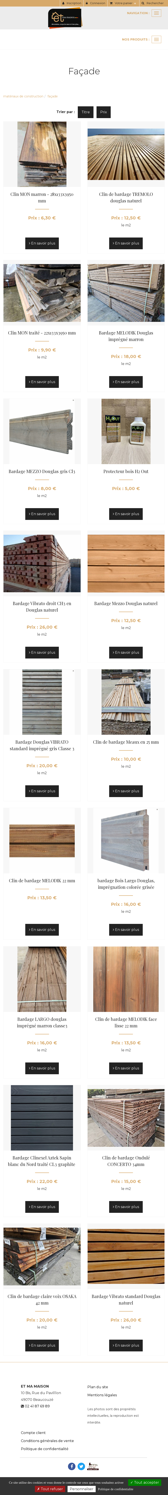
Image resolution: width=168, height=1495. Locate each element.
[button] (152, 3)
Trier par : (65, 112)
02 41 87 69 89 (37, 1406)
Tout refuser (50, 1489)
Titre (85, 112)
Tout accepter (144, 1482)
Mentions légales (102, 1395)
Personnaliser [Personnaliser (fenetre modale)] (81, 1489)
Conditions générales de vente (47, 1441)
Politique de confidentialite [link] (115, 1489)
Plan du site (97, 1387)
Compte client (33, 1433)
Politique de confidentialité (44, 1449)
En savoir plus (42, 243)
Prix (103, 112)
